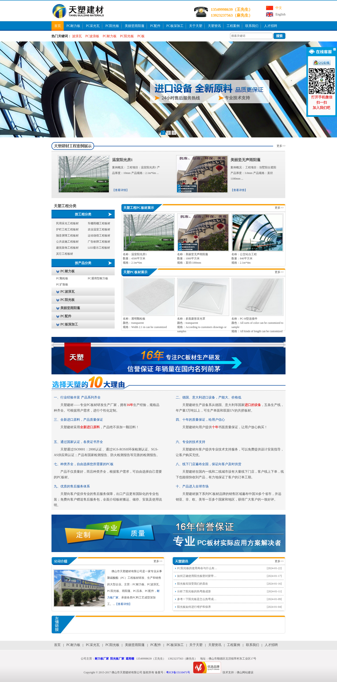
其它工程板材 (64, 253)
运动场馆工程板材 (99, 235)
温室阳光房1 (122, 160)
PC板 (141, 36)
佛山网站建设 (245, 672)
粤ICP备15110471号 (178, 672)
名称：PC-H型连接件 (244, 318)
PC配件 (155, 26)
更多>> (281, 145)
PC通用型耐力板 (98, 278)
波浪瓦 (77, 36)
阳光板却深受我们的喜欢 (192, 583)
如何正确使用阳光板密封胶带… (196, 576)
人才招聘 (270, 26)
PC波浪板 (92, 36)
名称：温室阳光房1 (135, 254)
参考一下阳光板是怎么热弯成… (196, 599)
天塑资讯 (214, 26)
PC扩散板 (62, 284)
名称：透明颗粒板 (134, 318)
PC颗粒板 (62, 278)
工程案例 (233, 26)
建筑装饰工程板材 (67, 247)
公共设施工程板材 (67, 241)
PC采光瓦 (93, 26)
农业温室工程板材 (99, 229)
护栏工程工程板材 (67, 229)
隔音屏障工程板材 (67, 235)
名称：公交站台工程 (244, 254)
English (280, 14)
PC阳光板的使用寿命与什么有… (197, 568)
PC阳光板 (112, 26)
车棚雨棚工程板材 (99, 223)
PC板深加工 (174, 26)
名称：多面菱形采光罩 (191, 318)
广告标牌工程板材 (99, 241)
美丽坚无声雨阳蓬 (245, 160)
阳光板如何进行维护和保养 (194, 606)
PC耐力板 (73, 26)
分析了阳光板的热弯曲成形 (194, 591)
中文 (278, 8)
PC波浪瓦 (67, 291)
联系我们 (251, 26)
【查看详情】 (120, 190)
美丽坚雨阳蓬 (134, 26)
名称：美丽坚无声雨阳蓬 (192, 254)
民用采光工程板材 (67, 223)
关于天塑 (195, 26)
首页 (57, 26)
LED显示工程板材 (99, 247)
